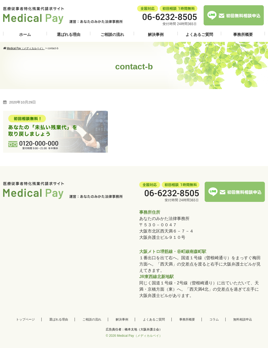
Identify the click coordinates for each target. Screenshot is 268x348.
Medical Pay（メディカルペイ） (139, 336)
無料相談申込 (242, 319)
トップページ (25, 319)
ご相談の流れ (112, 34)
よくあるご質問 (199, 34)
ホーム (25, 34)
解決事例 (156, 34)
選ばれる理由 (68, 34)
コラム (214, 319)
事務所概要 (243, 34)
